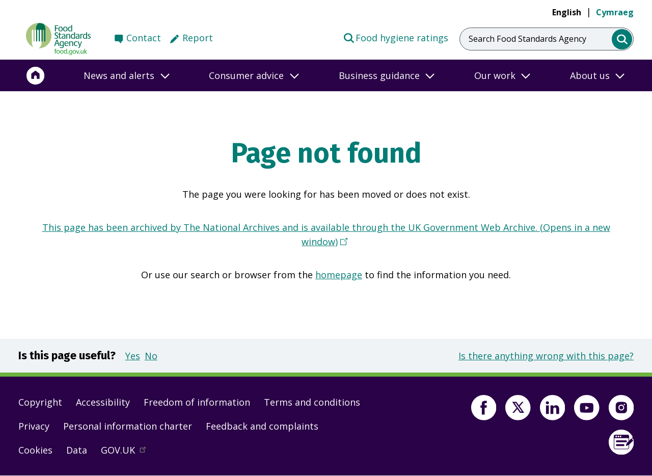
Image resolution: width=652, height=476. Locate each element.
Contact (143, 38)
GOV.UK (128, 452)
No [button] (151, 356)
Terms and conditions (312, 402)
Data (76, 450)
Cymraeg (615, 12)
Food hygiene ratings (395, 37)
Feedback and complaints (262, 426)
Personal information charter (127, 426)
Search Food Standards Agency (527, 38)
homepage (338, 275)
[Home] (35, 75)
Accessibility (103, 402)
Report (197, 38)
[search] (622, 39)
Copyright (40, 402)
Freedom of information (197, 402)
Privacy (33, 426)
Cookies (35, 450)
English (566, 12)
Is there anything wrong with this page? (546, 356)
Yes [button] (132, 356)
